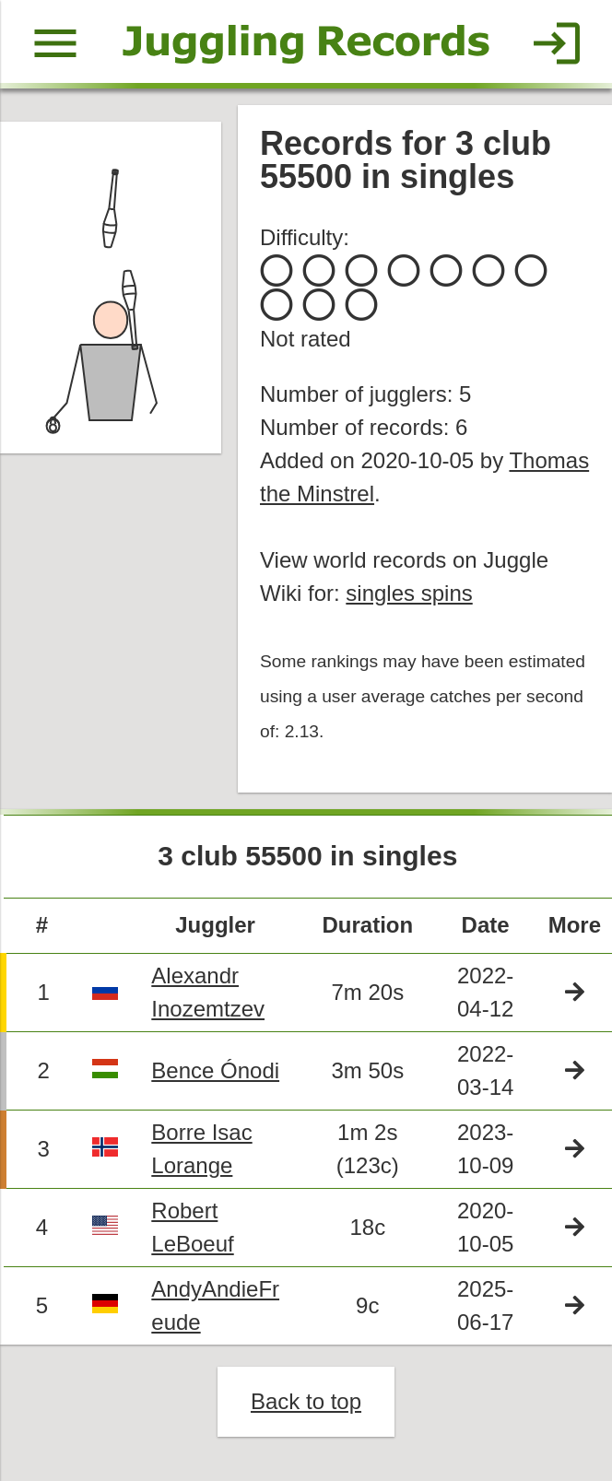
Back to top (306, 1401)
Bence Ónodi (215, 1070)
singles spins (409, 593)
